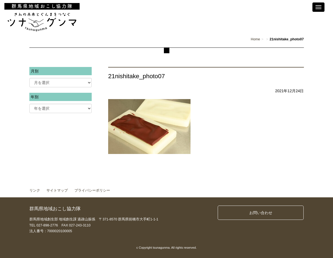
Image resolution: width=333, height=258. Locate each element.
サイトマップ (57, 190)
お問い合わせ (260, 213)
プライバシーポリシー (92, 190)
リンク (34, 190)
